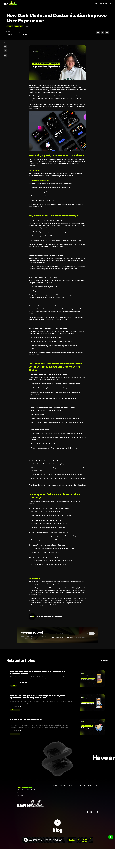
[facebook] (98, 32)
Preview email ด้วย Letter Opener (26, 720)
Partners (90, 785)
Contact (70, 785)
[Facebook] (88, 812)
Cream (25, 34)
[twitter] (102, 32)
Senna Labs (23, 682)
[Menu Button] (111, 3)
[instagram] (94, 812)
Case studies (63, 785)
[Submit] (92, 633)
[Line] (91, 812)
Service (55, 785)
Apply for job (83, 785)
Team (76, 785)
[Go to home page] (10, 3)
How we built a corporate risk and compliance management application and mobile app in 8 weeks (38, 696)
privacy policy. (32, 841)
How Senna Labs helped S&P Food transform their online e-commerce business (38, 672)
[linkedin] (107, 32)
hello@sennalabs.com (24, 787)
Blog (96, 785)
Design (10, 26)
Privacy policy (40, 812)
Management (18, 26)
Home (49, 785)
